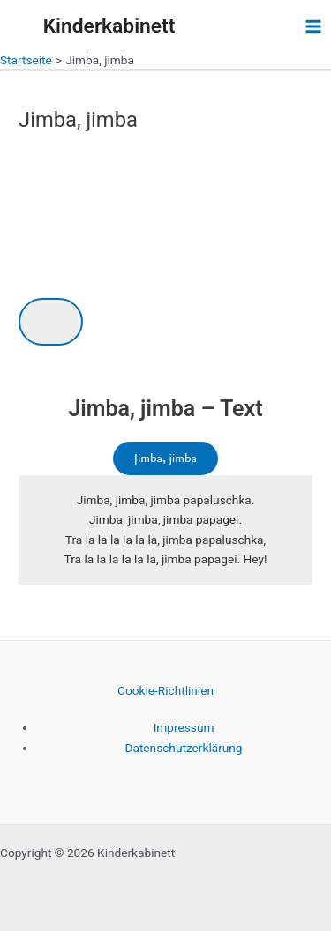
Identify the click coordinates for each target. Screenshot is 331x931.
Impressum (184, 727)
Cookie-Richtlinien (165, 690)
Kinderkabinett (109, 26)
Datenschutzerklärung (183, 748)
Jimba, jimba (165, 458)
